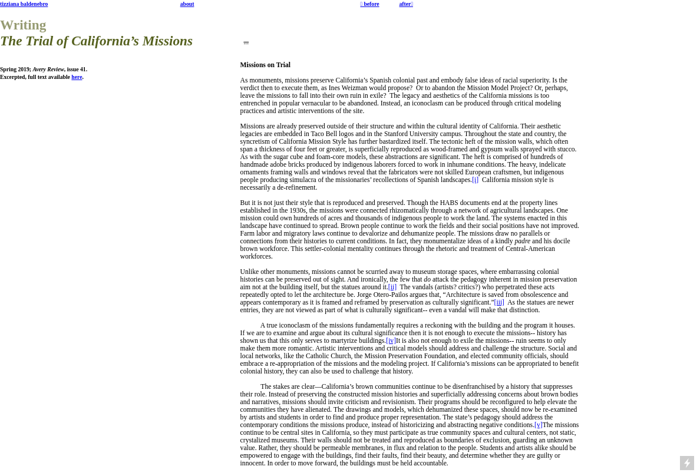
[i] (475, 180)
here (76, 77)
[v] (538, 425)
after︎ (405, 4)
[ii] (392, 287)
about (187, 4)
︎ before (369, 4)
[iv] (391, 341)
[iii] (499, 302)
